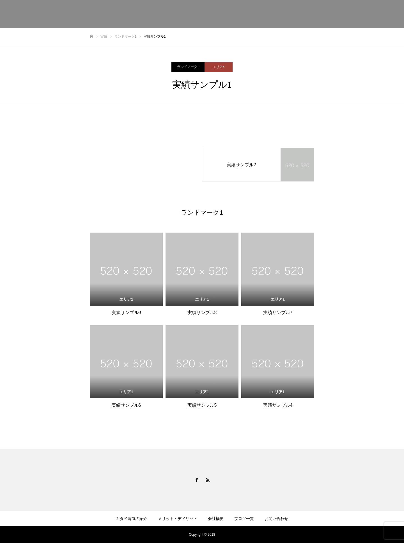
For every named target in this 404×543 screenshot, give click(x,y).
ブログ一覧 (244, 518)
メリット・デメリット (177, 518)
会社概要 (216, 518)
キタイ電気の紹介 (131, 518)
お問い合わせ (276, 518)
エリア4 (219, 67)
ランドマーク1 (188, 67)
